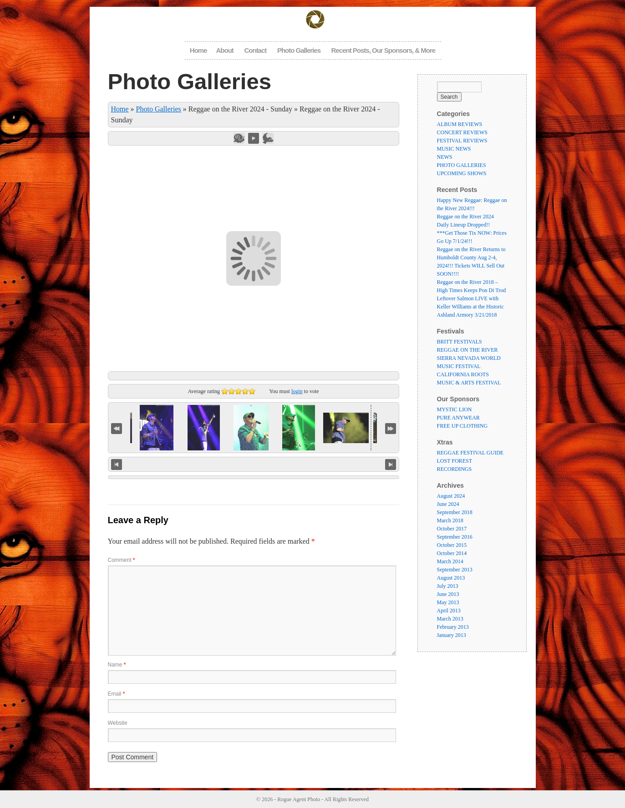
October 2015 (452, 545)
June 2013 (448, 594)
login (297, 391)
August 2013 (451, 578)
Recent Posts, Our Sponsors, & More (383, 50)
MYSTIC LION (454, 409)
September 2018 (455, 512)
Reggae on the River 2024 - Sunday (240, 109)
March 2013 (450, 619)
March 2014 (450, 561)
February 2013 (453, 627)
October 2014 (452, 553)
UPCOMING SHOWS (462, 173)
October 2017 (452, 528)
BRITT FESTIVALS (459, 341)
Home (198, 50)
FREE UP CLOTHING (462, 426)
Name (117, 665)
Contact (255, 50)
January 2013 (451, 635)
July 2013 (447, 586)
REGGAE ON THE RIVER (467, 350)
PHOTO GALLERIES (461, 165)
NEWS (444, 157)
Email (116, 694)
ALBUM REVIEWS (460, 124)
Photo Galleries (298, 50)
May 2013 (448, 602)
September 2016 (455, 537)
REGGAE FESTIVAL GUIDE (470, 452)
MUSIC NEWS (454, 149)
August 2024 (451, 496)
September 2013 (455, 569)
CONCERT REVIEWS (462, 132)
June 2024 (448, 504)
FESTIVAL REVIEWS (462, 140)
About (225, 50)
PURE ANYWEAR (458, 417)
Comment (121, 560)
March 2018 (450, 520)
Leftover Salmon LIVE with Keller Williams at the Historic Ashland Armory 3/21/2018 (470, 306)
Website (117, 723)
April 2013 (449, 610)
